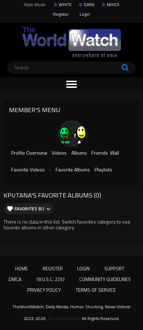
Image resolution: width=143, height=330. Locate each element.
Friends (99, 153)
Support (114, 268)
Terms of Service (96, 290)
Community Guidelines (105, 279)
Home (21, 268)
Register (61, 14)
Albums (79, 153)
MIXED (113, 4)
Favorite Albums (73, 170)
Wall (114, 153)
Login (85, 14)
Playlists (103, 170)
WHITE (65, 4)
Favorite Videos (31, 170)
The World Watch (63, 318)
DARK (89, 4)
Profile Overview (29, 153)
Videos (59, 153)
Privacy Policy (44, 290)
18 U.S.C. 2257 (50, 279)
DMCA (15, 279)
